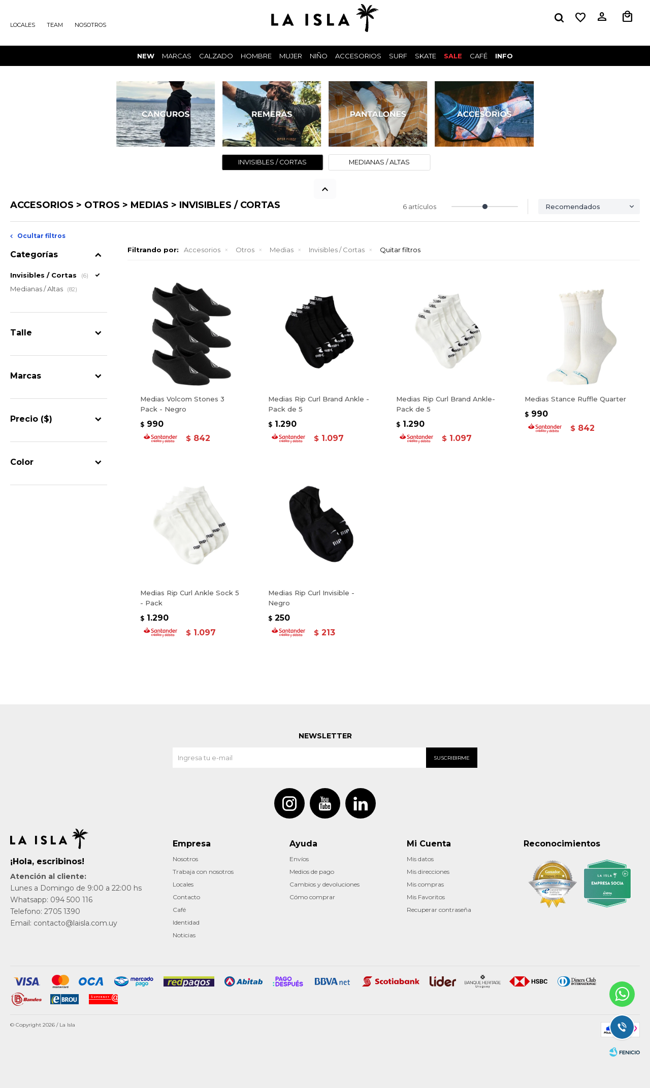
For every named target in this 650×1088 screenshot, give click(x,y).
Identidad (186, 922)
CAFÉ (479, 56)
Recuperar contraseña (439, 909)
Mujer (290, 56)
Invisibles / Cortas (337, 250)
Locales (22, 24)
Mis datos (420, 859)
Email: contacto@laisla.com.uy (63, 923)
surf (398, 56)
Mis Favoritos (426, 897)
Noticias (184, 935)
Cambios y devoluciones (324, 884)
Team (55, 24)
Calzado (216, 56)
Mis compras (425, 884)
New (145, 56)
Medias (282, 250)
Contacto (186, 897)
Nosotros (90, 24)
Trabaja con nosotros (203, 871)
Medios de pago (311, 871)
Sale (453, 56)
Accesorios (358, 56)
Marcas (176, 56)
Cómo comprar (312, 897)
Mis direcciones (428, 871)
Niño (319, 56)
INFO (504, 56)
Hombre (256, 56)
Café (179, 909)
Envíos (299, 859)
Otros (245, 250)
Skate (425, 56)
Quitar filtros (400, 250)
